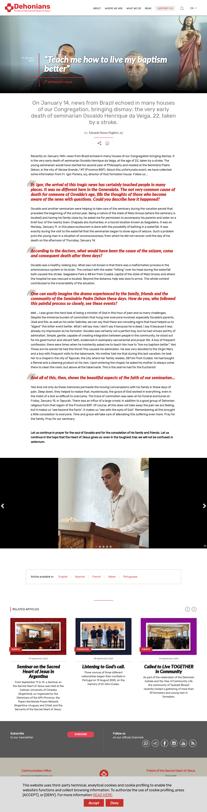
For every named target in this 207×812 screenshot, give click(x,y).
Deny (114, 803)
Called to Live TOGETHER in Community (168, 669)
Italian (112, 576)
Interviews (55, 82)
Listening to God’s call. (103, 666)
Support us (165, 8)
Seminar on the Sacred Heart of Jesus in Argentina (38, 671)
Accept (94, 803)
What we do (133, 8)
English (63, 576)
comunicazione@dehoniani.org (36, 775)
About (97, 8)
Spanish (80, 576)
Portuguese (130, 576)
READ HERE (102, 795)
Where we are (114, 8)
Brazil (68, 82)
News (148, 8)
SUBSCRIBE (81, 734)
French (96, 576)
